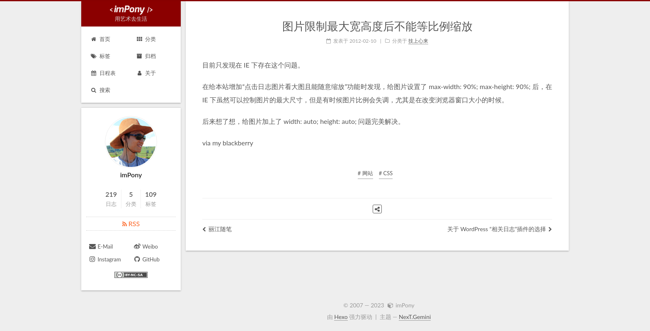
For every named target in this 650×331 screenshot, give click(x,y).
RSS (131, 223)
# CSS (386, 173)
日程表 (103, 73)
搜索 (100, 90)
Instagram (104, 259)
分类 (146, 39)
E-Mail (100, 246)
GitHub (146, 259)
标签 (100, 56)
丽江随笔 (217, 228)
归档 (146, 56)
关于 (146, 73)
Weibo (145, 246)
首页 (100, 39)
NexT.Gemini (415, 316)
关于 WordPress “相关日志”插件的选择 (499, 228)
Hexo (340, 316)
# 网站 (365, 173)
